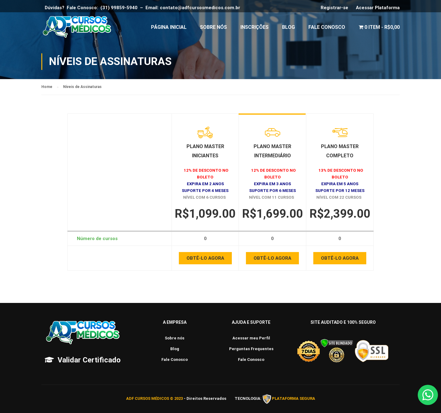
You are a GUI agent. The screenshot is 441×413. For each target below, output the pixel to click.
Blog (288, 27)
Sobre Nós (213, 27)
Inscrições (254, 27)
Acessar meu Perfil (251, 338)
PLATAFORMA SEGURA (293, 398)
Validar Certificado (89, 360)
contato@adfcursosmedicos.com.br (201, 7)
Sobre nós (174, 338)
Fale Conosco (326, 27)
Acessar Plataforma (378, 7)
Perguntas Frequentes (251, 348)
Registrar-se (334, 7)
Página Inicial (169, 27)
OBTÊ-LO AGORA (205, 259)
